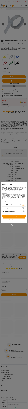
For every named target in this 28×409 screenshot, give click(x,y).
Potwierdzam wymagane (14, 219)
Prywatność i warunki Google (19, 194)
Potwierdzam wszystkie (14, 216)
